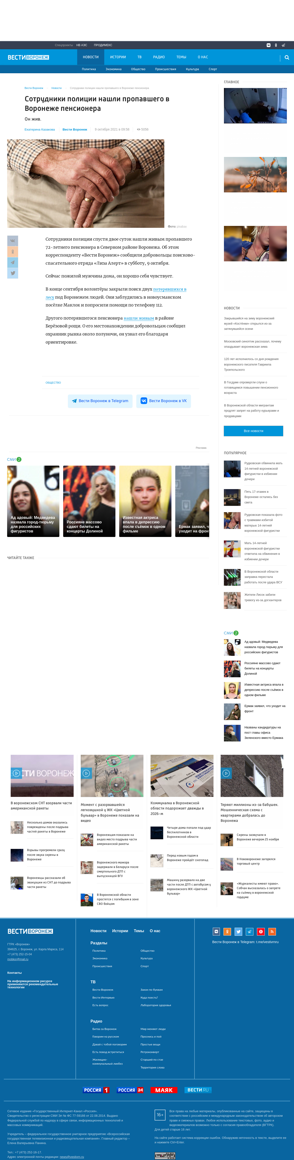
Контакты (14, 940)
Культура (192, 69)
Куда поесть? (149, 965)
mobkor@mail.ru (17, 926)
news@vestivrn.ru (72, 1124)
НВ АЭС (81, 45)
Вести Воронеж (75, 129)
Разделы (98, 910)
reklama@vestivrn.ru (21, 1142)
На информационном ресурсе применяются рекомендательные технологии (32, 951)
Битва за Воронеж (104, 996)
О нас (203, 57)
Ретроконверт (150, 1019)
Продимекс (103, 45)
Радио (159, 57)
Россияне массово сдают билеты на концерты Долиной (262, 636)
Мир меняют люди (153, 996)
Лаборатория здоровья (156, 972)
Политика (89, 69)
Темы (181, 57)
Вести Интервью (103, 965)
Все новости (253, 398)
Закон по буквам (152, 957)
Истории (118, 57)
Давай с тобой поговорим (109, 1012)
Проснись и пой (151, 1004)
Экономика (114, 69)
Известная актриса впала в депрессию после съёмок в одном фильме (263, 657)
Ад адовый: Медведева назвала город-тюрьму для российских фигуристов (263, 614)
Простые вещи (150, 1012)
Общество (138, 69)
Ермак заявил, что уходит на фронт (264, 676)
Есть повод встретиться (108, 1019)
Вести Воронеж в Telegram (100, 400)
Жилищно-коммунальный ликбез (107, 1029)
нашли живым (140, 318)
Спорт (213, 69)
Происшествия (165, 69)
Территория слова (152, 1035)
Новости (91, 57)
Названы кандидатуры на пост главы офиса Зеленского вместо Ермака (263, 700)
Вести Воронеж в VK (163, 400)
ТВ (140, 57)
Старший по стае (152, 1027)
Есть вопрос (100, 972)
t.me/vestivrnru (267, 909)
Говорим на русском (105, 1004)
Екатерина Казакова (40, 129)
